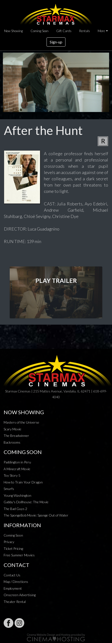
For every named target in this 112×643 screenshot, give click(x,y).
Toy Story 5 (12, 475)
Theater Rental (15, 602)
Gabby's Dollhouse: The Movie (26, 502)
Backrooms (12, 442)
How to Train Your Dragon (23, 482)
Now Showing (13, 31)
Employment (13, 588)
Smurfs (9, 489)
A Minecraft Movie (17, 469)
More (101, 31)
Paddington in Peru (17, 462)
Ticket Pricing (13, 548)
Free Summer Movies (19, 555)
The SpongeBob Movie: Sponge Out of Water (36, 515)
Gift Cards (64, 31)
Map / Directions (16, 582)
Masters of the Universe (21, 422)
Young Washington (17, 495)
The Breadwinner (16, 435)
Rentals (84, 31)
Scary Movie (12, 429)
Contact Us (12, 575)
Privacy (9, 542)
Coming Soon (39, 31)
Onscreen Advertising (20, 595)
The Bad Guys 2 (15, 509)
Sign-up (56, 42)
